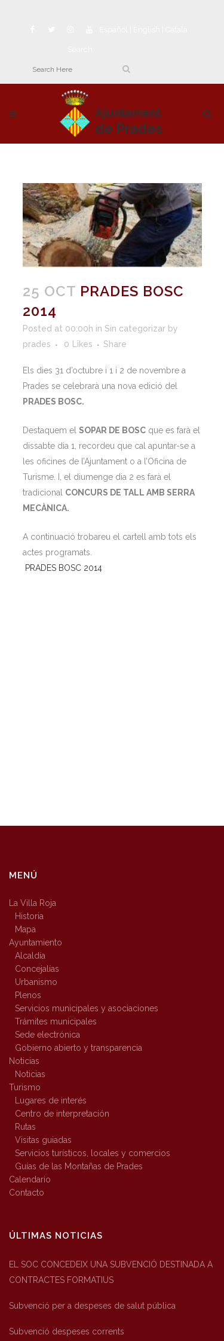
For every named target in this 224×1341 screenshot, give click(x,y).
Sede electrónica (47, 1034)
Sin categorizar (135, 328)
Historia (29, 916)
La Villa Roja (32, 903)
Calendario (30, 1179)
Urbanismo (36, 982)
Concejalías (37, 969)
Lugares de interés (51, 1100)
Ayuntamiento (35, 942)
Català (176, 29)
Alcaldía (30, 955)
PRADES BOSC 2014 (63, 568)
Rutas (25, 1127)
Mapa (25, 929)
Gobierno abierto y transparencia (78, 1048)
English (146, 29)
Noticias (24, 1061)
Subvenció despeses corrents (66, 1331)
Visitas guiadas (43, 1140)
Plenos (28, 995)
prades (37, 344)
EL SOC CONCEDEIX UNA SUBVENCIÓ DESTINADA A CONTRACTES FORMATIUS (111, 1272)
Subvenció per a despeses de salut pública (92, 1305)
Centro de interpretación (62, 1113)
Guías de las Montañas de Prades (79, 1166)
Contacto (26, 1192)
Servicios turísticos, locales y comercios (92, 1153)
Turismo (25, 1087)
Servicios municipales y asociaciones (86, 1008)
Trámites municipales (56, 1021)
